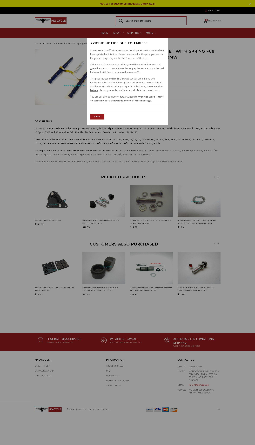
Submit (97, 116)
